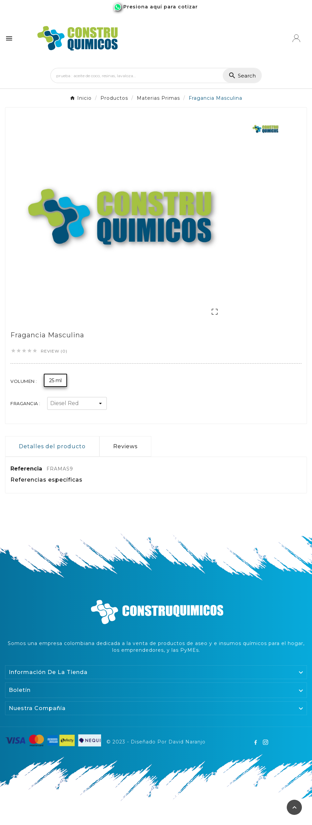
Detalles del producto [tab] (52, 446)
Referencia (27, 468)
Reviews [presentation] (125, 446)
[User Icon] (296, 38)
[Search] (136, 75)
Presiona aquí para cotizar (160, 7)
